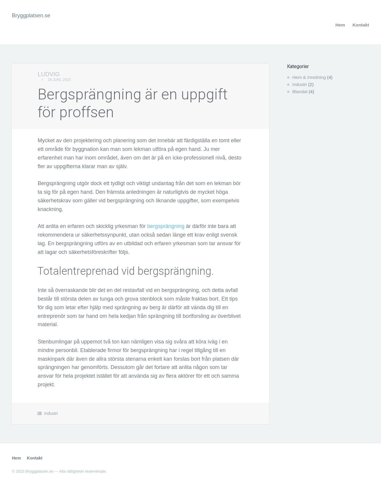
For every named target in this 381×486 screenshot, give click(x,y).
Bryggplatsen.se (31, 15)
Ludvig (49, 74)
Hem (340, 24)
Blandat (299, 91)
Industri (51, 413)
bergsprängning (166, 226)
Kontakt (360, 24)
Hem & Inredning (309, 77)
